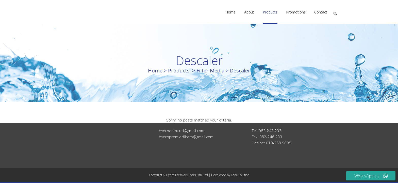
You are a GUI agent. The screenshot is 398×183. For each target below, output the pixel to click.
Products (179, 70)
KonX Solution (240, 175)
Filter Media (210, 70)
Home (155, 70)
